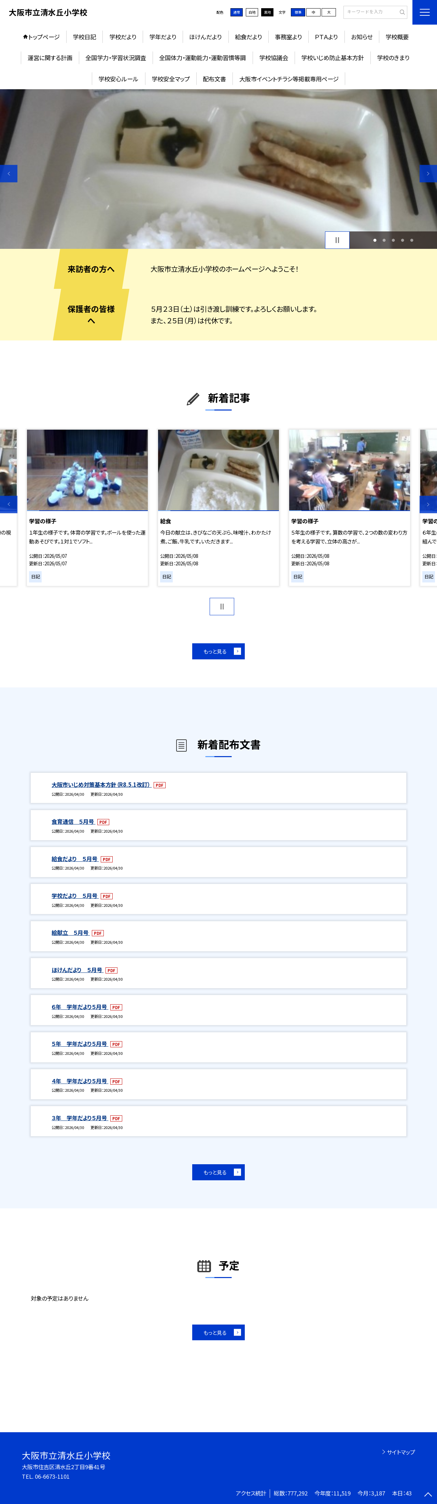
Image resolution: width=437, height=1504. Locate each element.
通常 (236, 12)
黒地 (267, 12)
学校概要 (397, 36)
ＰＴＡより (326, 36)
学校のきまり (393, 57)
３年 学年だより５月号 (80, 1118)
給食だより (248, 36)
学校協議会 (273, 57)
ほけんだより (205, 36)
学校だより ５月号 (75, 895)
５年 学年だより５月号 (80, 1043)
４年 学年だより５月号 (80, 1081)
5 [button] (411, 240)
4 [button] (402, 240)
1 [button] (374, 240)
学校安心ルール (118, 79)
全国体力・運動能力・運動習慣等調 (202, 57)
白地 (252, 12)
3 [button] (393, 240)
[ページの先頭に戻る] (428, 1495)
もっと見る (214, 651)
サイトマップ (401, 1452)
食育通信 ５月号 (73, 821)
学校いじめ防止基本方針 (332, 57)
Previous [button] (8, 173)
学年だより (162, 36)
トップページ (44, 36)
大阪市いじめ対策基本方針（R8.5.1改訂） (102, 784)
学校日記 (84, 36)
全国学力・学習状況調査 (115, 57)
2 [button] (383, 240)
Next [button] (428, 173)
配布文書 (214, 79)
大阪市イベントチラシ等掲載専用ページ (289, 79)
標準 (298, 12)
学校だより (122, 36)
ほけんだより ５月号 (77, 970)
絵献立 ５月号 (71, 932)
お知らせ (361, 36)
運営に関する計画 (50, 57)
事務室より (288, 36)
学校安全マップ (171, 79)
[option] (218, 169)
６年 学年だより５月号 (80, 1007)
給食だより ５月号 (75, 859)
